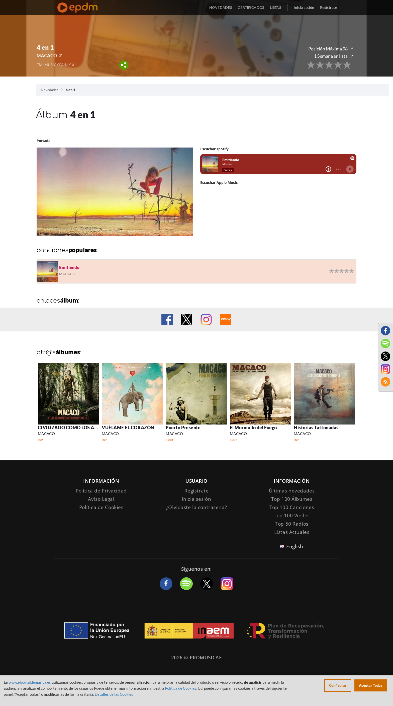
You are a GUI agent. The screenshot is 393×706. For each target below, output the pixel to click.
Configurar (337, 685)
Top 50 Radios (291, 524)
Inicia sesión (304, 7)
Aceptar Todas (370, 685)
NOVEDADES (220, 7)
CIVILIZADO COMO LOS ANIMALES (76, 427)
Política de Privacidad (101, 490)
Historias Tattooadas (316, 427)
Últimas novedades (292, 490)
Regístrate (328, 7)
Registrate (196, 490)
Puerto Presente (183, 427)
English (294, 546)
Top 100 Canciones (291, 507)
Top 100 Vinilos (292, 515)
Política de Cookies (101, 507)
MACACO (47, 55)
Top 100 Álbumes (292, 499)
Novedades (49, 90)
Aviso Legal (101, 499)
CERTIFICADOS (251, 7)
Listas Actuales (292, 532)
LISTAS (275, 7)
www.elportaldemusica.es (30, 682)
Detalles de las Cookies (114, 694)
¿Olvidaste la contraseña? (196, 507)
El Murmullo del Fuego (253, 427)
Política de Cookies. (181, 688)
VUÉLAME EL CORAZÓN (128, 427)
